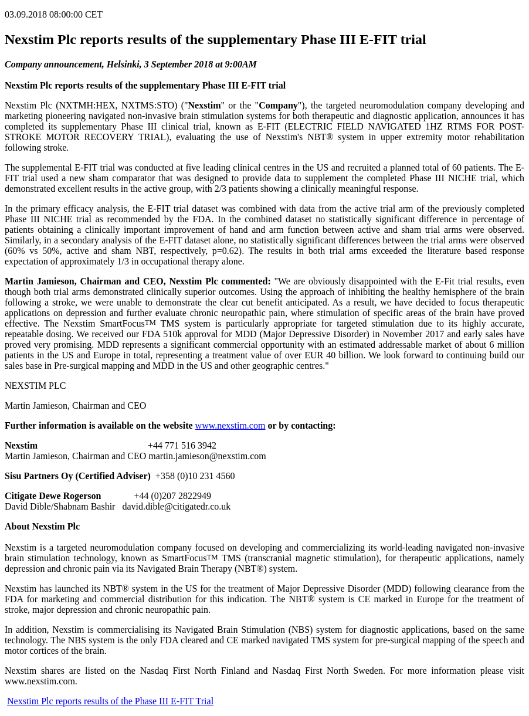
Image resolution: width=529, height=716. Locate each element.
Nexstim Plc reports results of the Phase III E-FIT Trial (110, 701)
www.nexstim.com (230, 425)
